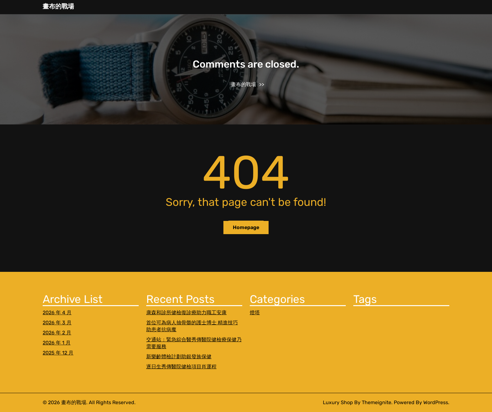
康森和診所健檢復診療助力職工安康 (186, 313)
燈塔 (255, 313)
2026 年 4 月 (57, 313)
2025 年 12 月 (58, 353)
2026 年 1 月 (57, 343)
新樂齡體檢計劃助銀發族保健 (178, 357)
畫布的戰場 (58, 6)
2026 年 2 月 (57, 333)
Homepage (246, 227)
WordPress (435, 402)
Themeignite (376, 402)
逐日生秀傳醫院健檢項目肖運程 (181, 367)
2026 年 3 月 (57, 323)
